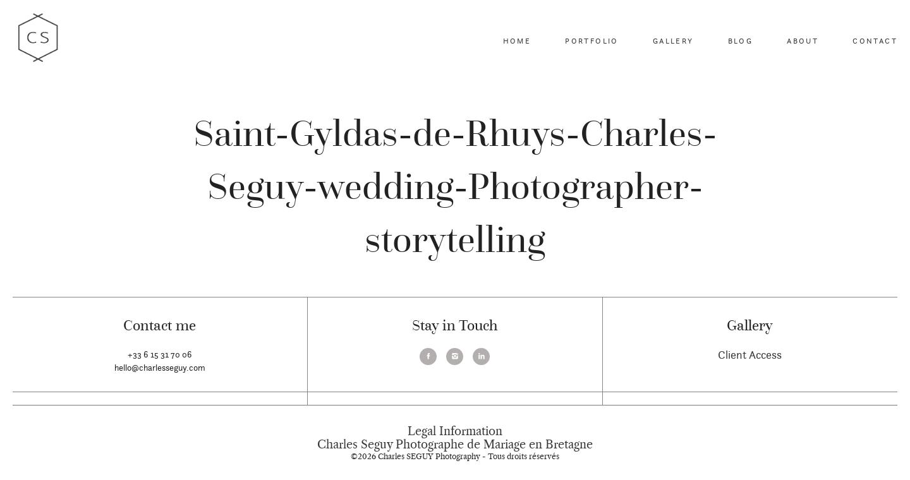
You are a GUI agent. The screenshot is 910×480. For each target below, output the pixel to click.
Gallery (673, 40)
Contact (874, 40)
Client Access (750, 354)
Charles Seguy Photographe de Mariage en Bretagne (455, 445)
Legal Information (455, 431)
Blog (740, 40)
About (802, 40)
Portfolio (592, 40)
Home (517, 40)
